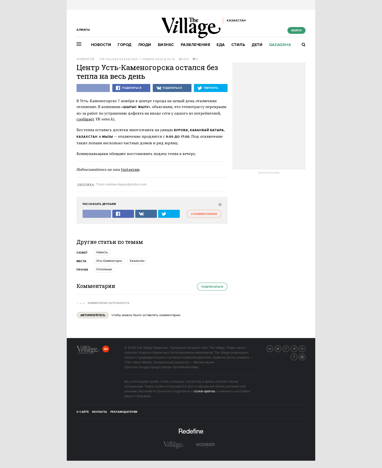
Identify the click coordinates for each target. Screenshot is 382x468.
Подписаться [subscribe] (212, 287)
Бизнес (166, 44)
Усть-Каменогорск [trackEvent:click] (109, 261)
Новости (101, 44)
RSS (305, 348)
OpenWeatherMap (186, 367)
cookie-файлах (204, 391)
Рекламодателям (123, 412)
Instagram (130, 169)
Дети (257, 44)
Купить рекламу (269, 172)
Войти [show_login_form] (296, 30)
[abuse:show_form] (219, 204)
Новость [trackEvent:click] (102, 252)
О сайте (82, 412)
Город (125, 44)
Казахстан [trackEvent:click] (137, 261)
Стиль (238, 44)
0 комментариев (204, 214)
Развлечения (195, 44)
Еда (221, 44)
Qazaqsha (280, 44)
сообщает (85, 119)
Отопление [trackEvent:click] (104, 269)
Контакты (99, 412)
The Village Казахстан (118, 59)
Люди (144, 44)
